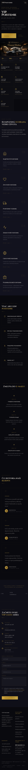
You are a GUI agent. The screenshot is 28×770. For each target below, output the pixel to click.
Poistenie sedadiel (19, 736)
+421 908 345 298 (9, 626)
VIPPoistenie (7, 3)
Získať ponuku (6, 37)
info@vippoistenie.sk (10, 631)
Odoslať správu (9, 699)
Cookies (18, 765)
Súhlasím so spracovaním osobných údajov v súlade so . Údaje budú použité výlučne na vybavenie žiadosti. (14, 692)
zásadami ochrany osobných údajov (16, 691)
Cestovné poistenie (19, 724)
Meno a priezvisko (7, 657)
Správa (4, 677)
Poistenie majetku (19, 726)
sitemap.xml (9, 766)
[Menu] (25, 2)
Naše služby (21, 36)
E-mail (4, 664)
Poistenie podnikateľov (20, 729)
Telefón (4, 670)
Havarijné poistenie (19, 721)
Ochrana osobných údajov (9, 765)
